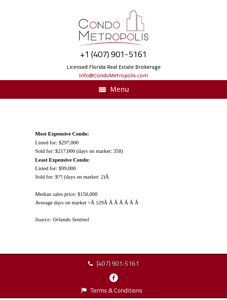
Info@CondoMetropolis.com (113, 75)
